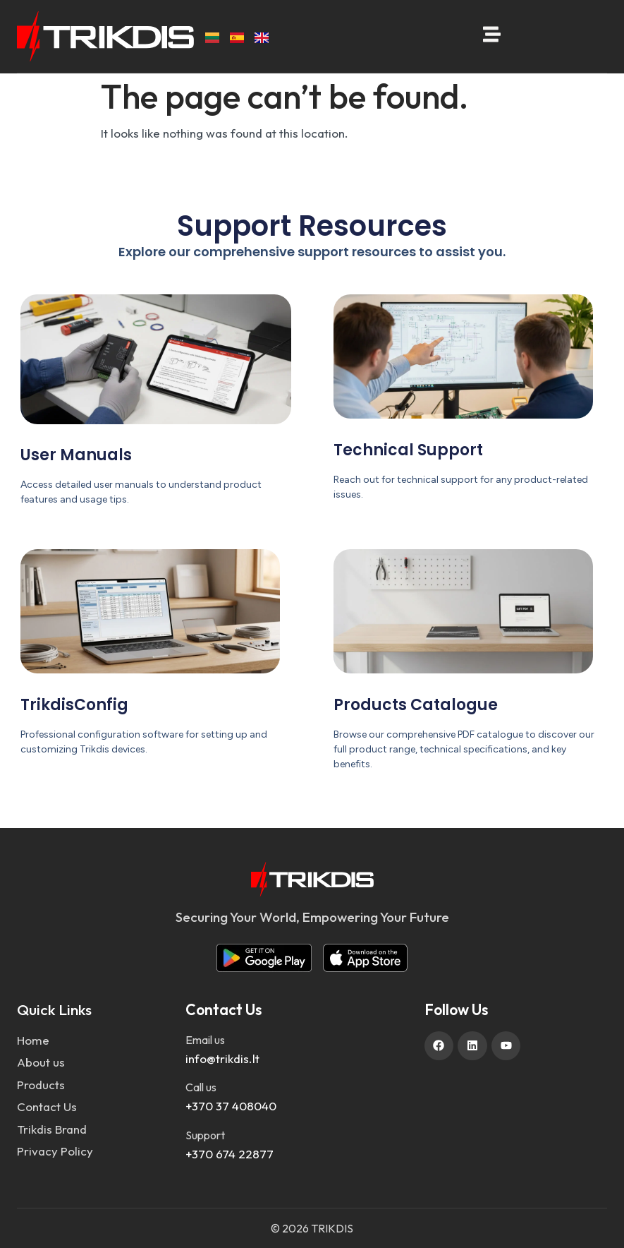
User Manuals (76, 455)
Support (205, 1135)
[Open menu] (492, 34)
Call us (200, 1087)
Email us (205, 1040)
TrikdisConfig (74, 705)
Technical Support (408, 450)
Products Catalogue (416, 705)
